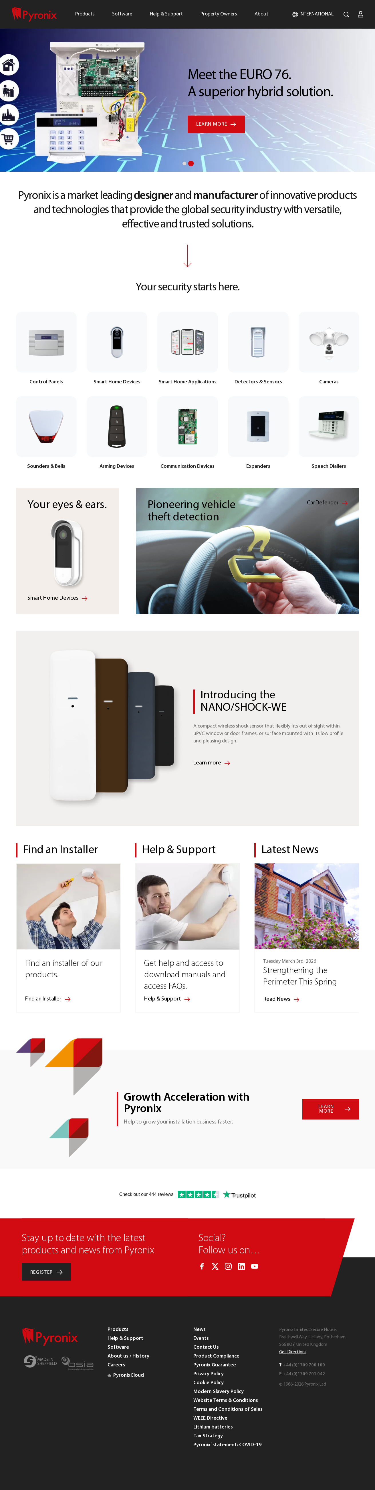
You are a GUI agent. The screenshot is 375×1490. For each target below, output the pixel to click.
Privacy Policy (208, 1373)
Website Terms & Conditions (225, 1400)
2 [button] (191, 163)
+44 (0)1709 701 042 (304, 1374)
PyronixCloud (126, 1375)
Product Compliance (216, 1356)
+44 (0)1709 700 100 (304, 1365)
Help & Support (166, 14)
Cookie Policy (208, 1382)
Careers (116, 1365)
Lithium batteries (213, 1427)
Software (122, 14)
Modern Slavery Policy (218, 1391)
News (199, 1329)
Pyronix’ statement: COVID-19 (227, 1444)
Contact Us (206, 1347)
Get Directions (292, 1352)
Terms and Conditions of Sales (228, 1409)
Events (201, 1338)
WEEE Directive (210, 1418)
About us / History (128, 1356)
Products (84, 14)
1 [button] (184, 163)
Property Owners (219, 14)
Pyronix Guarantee (214, 1365)
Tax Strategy (208, 1436)
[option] (187, 86)
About (261, 14)
